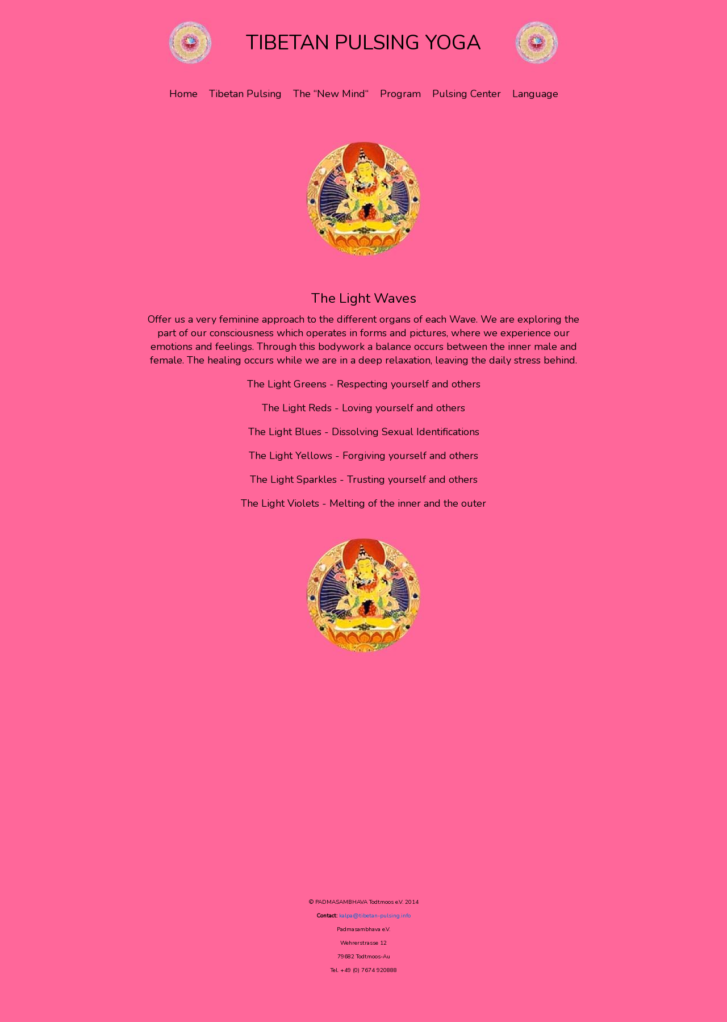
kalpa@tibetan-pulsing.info (375, 916)
